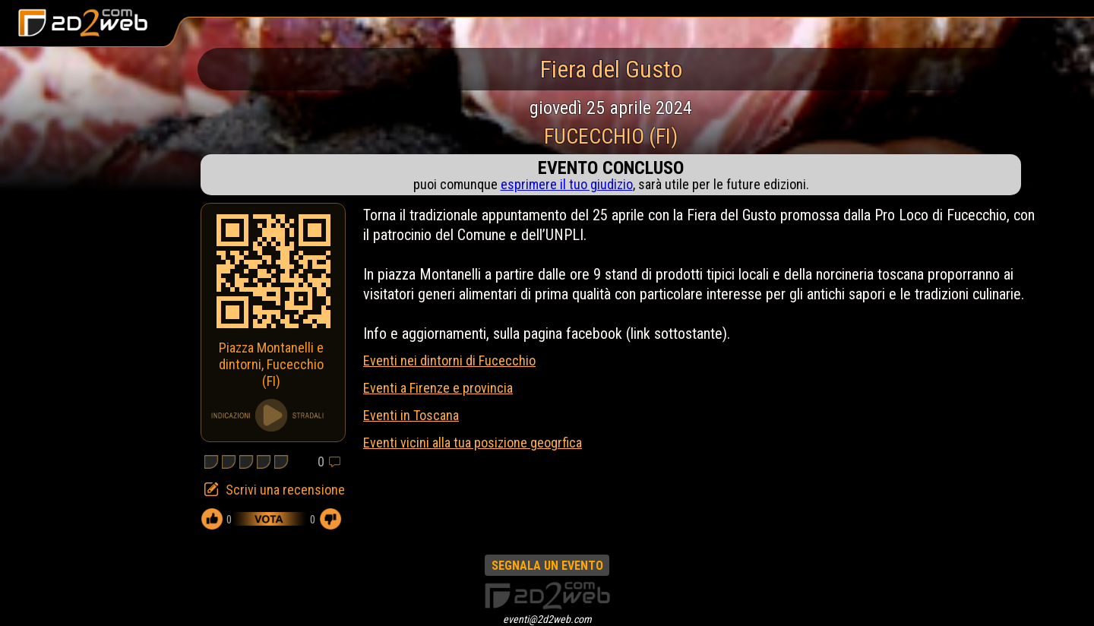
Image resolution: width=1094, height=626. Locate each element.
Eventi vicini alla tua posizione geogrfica (472, 443)
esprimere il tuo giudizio (567, 184)
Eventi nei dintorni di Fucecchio (449, 360)
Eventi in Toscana (411, 415)
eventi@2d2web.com (547, 619)
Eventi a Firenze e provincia (438, 388)
